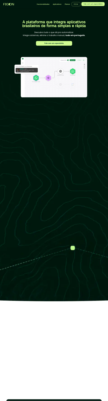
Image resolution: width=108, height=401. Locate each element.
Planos (67, 4)
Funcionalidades (43, 4)
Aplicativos (57, 4)
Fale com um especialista (54, 43)
